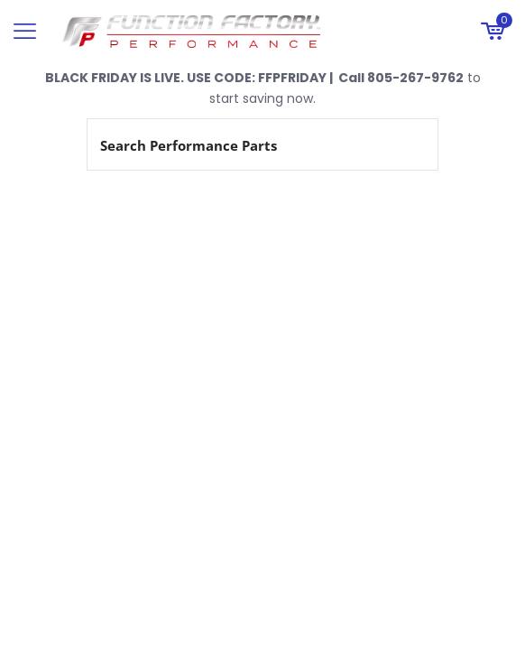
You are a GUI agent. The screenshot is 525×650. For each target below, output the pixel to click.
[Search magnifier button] (412, 144)
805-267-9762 (415, 78)
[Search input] (241, 144)
